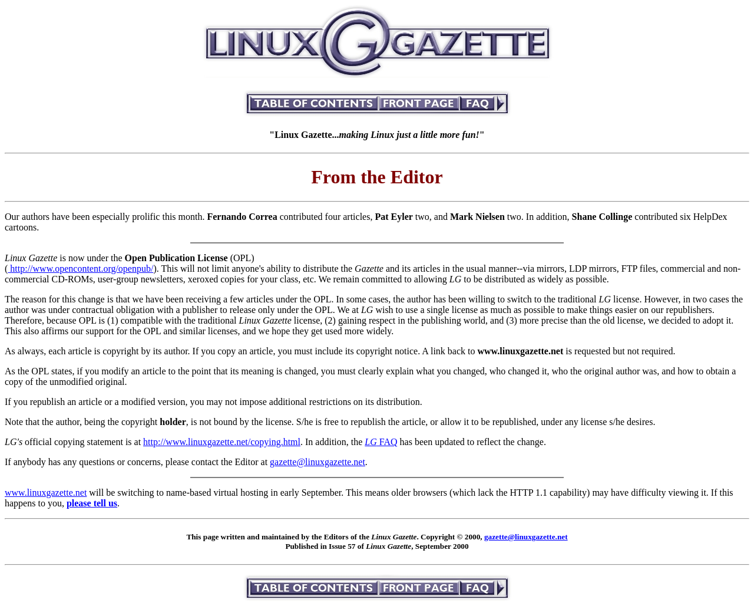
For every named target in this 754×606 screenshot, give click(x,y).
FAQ (381, 442)
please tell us (92, 503)
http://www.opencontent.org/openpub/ (80, 269)
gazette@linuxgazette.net (317, 462)
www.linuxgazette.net (46, 493)
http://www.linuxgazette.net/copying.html (221, 442)
